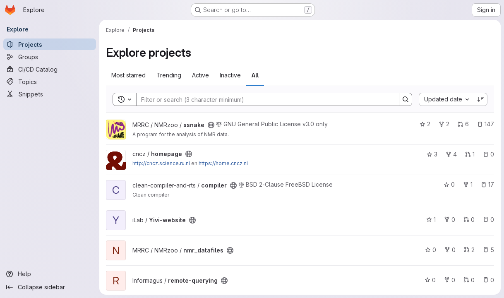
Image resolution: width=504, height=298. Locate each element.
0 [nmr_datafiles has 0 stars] (430, 249)
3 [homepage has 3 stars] (432, 154)
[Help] (49, 274)
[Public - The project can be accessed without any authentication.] (211, 125)
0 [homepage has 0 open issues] (488, 154)
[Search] (263, 99)
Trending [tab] (168, 75)
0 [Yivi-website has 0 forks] (449, 219)
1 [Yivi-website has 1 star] (431, 219)
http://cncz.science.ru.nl (161, 163)
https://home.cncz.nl (223, 163)
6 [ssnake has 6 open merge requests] (463, 123)
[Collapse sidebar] (49, 287)
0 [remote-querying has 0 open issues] (488, 280)
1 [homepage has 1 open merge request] (470, 154)
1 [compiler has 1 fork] (468, 184)
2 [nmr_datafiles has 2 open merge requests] (469, 249)
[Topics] (49, 81)
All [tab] (255, 75)
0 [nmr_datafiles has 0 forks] (450, 249)
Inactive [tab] (230, 75)
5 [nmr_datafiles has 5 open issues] (488, 249)
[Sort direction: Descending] (480, 99)
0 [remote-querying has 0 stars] (430, 280)
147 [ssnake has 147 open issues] (485, 123)
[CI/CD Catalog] (49, 69)
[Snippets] (49, 94)
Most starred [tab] (128, 75)
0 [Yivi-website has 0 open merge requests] (469, 219)
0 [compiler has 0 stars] (449, 184)
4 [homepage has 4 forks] (451, 154)
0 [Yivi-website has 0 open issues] (488, 219)
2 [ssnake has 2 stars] (425, 123)
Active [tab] (200, 75)
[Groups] (49, 56)
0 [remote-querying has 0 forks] (449, 280)
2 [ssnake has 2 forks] (444, 123)
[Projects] (49, 44)
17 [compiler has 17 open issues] (487, 184)
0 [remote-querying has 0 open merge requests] (469, 280)
